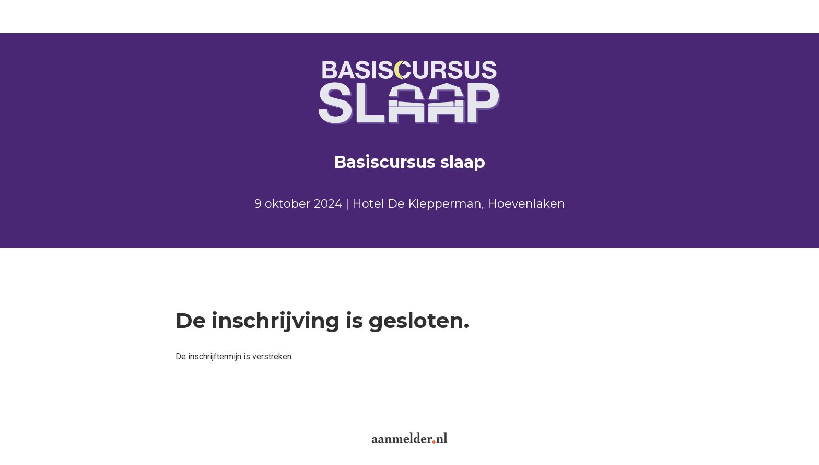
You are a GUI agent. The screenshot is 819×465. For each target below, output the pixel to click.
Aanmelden (37, 16)
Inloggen (115, 16)
